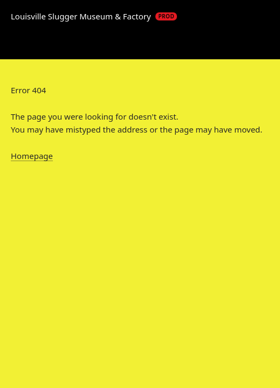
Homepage (32, 155)
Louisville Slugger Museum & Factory (94, 16)
